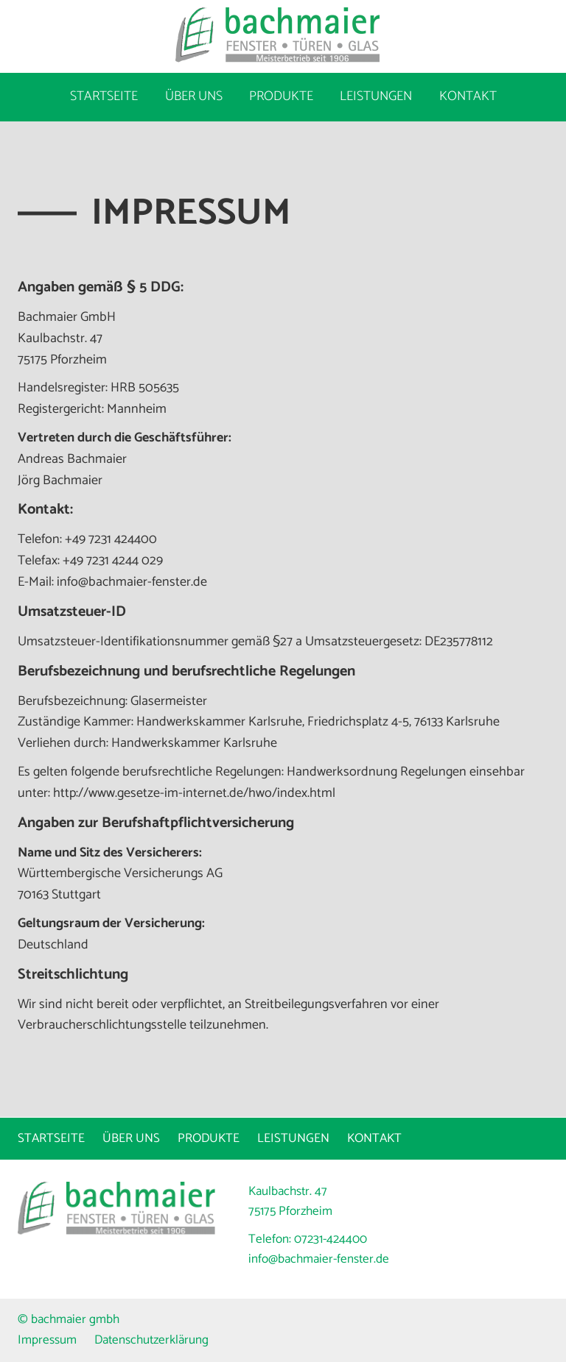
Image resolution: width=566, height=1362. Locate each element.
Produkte (281, 96)
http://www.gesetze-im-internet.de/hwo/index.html (194, 793)
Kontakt (468, 96)
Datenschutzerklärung (151, 1340)
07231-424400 (330, 1239)
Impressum (47, 1340)
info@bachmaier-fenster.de (318, 1259)
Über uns (194, 96)
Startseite (104, 96)
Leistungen (376, 96)
